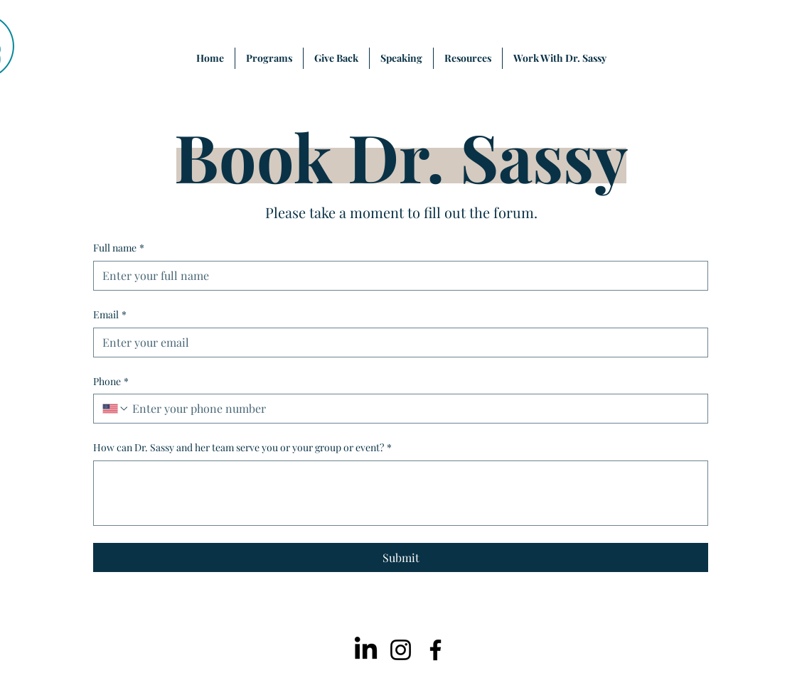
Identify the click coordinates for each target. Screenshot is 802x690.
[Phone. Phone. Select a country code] (115, 408)
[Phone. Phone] (414, 408)
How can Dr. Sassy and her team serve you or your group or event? (242, 448)
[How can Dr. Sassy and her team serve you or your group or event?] (400, 493)
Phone (111, 381)
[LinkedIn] (366, 650)
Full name (118, 248)
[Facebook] (435, 650)
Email (110, 315)
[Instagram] (401, 650)
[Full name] (396, 276)
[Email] (396, 342)
